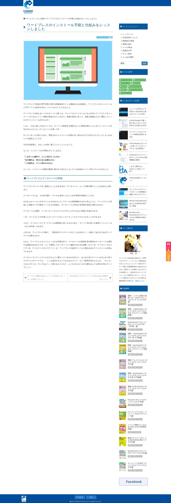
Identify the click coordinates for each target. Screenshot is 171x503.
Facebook (134, 481)
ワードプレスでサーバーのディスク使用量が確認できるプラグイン (137, 191)
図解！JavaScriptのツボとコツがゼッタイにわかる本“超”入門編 (137, 375)
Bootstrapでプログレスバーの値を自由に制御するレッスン (90, 277)
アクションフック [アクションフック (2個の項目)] (136, 89)
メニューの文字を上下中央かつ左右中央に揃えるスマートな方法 (137, 111)
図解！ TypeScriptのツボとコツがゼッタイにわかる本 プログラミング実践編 (137, 312)
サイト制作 (127, 11)
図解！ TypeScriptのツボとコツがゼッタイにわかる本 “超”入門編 (137, 335)
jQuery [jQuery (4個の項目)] (137, 83)
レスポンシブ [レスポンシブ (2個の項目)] (126, 93)
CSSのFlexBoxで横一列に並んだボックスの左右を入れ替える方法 (137, 122)
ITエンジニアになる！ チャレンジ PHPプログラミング (137, 414)
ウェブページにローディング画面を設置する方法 (137, 134)
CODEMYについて (57, 11)
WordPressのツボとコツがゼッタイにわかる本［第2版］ (137, 324)
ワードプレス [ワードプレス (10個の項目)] (126, 80)
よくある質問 (140, 11)
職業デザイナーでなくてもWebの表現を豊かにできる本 (137, 440)
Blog (91, 497)
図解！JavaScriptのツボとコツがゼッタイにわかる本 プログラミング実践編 (137, 348)
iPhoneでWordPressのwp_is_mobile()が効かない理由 (138, 203)
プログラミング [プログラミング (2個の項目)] (135, 86)
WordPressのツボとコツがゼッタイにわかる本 (137, 452)
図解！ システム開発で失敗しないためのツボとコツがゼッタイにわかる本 (137, 298)
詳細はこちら (140, 281)
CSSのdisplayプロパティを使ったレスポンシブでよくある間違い (138, 145)
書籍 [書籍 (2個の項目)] (123, 89)
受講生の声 (127, 50)
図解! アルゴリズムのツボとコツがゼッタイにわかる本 (138, 362)
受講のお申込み (126, 3)
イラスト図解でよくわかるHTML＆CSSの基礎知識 (137, 427)
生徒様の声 (114, 11)
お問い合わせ (141, 3)
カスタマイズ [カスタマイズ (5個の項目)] (140, 80)
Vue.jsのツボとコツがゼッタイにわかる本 (137, 401)
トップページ (41, 11)
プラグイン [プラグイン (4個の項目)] (125, 83)
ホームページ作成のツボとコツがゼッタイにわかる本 (137, 465)
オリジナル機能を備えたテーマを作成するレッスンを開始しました (45, 277)
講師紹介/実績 (74, 11)
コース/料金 (101, 11)
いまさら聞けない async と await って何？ (137, 168)
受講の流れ (88, 11)
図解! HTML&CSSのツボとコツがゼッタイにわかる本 (137, 388)
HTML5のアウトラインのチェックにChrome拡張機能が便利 (138, 157)
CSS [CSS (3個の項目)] (123, 86)
